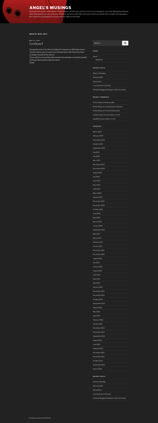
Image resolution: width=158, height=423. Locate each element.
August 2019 (97, 173)
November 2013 (99, 332)
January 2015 (97, 287)
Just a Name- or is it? (113, 115)
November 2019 (99, 168)
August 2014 (97, 308)
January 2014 (97, 324)
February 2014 (98, 320)
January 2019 (97, 197)
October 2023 (98, 144)
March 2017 (97, 238)
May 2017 (96, 234)
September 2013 (99, 336)
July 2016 (96, 262)
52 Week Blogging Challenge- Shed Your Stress (109, 90)
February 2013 (98, 348)
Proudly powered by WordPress (40, 418)
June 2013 (96, 344)
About (95, 56)
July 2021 (96, 152)
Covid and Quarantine (112, 111)
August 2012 (97, 369)
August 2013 (97, 340)
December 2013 (98, 328)
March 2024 (97, 132)
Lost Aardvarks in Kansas (102, 85)
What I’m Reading (99, 73)
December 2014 (98, 291)
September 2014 (99, 303)
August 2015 (97, 271)
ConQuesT (36, 43)
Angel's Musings (50, 7)
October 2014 (98, 299)
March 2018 (97, 222)
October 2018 (98, 209)
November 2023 (99, 140)
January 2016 (97, 267)
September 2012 (99, 365)
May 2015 (96, 279)
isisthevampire (98, 115)
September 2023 (99, 148)
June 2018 (96, 213)
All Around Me (98, 77)
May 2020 (96, 160)
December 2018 (98, 201)
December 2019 (98, 164)
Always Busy (97, 81)
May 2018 (96, 217)
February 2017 (98, 242)
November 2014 (99, 295)
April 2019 (96, 189)
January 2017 (97, 246)
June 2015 (96, 275)
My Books (99, 60)
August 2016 (97, 258)
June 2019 (96, 181)
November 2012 (98, 356)
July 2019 (96, 177)
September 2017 (99, 230)
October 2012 (98, 361)
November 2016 (99, 254)
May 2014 (96, 312)
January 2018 (97, 226)
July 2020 (96, 156)
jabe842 (96, 119)
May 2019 (96, 185)
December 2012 (98, 352)
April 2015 (96, 283)
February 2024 (98, 136)
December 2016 (98, 250)
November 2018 (99, 205)
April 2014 (96, 316)
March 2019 (97, 193)
